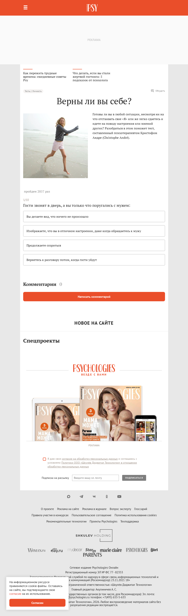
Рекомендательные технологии (66, 521)
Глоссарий (140, 509)
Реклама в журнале (94, 509)
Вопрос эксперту (120, 509)
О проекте (47, 509)
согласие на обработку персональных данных (90, 458)
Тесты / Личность (33, 91)
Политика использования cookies (136, 515)
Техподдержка (129, 521)
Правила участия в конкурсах (50, 515)
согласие (15, 593)
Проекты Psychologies (103, 521)
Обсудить (158, 90)
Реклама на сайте (68, 509)
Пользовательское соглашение (91, 515)
